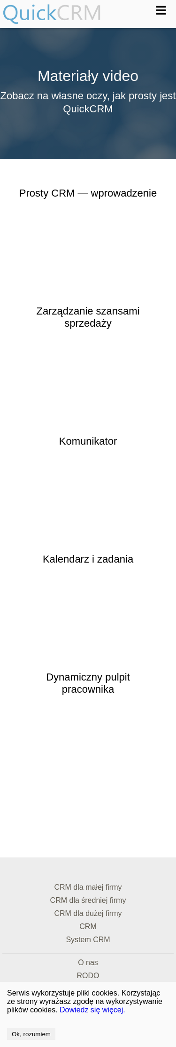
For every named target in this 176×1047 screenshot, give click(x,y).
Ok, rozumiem (31, 1034)
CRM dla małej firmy (88, 887)
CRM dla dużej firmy (88, 913)
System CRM (88, 940)
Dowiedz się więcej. (92, 1010)
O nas (88, 962)
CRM (87, 926)
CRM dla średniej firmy (88, 900)
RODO (88, 976)
